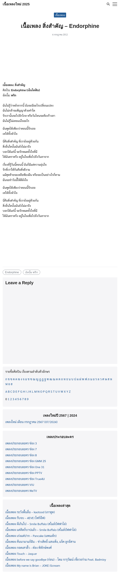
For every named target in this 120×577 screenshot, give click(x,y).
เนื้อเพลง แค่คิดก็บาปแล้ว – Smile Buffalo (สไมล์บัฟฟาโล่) (40, 530)
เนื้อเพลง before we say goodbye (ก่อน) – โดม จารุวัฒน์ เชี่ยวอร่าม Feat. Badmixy (55, 559)
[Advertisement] (60, 60)
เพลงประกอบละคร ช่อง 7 (21, 449)
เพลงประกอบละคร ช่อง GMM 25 (25, 461)
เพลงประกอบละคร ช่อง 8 (21, 455)
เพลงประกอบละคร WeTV (21, 490)
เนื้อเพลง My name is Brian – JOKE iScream (32, 565)
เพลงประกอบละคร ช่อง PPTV (23, 473)
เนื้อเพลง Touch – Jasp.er (21, 553)
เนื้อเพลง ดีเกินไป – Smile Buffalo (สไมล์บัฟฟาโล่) (36, 524)
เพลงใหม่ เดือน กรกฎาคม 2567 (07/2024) (31, 422)
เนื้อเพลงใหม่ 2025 (16, 4)
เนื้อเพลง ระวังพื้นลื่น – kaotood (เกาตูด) (30, 512)
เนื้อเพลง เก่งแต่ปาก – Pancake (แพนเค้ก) (31, 536)
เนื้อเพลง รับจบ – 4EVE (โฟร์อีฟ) (25, 518)
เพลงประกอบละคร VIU (19, 484)
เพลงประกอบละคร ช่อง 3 (21, 443)
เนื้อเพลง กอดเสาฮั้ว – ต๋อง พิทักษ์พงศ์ (28, 547)
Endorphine (12, 272)
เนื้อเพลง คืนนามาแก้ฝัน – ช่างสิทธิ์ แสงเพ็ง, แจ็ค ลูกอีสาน (40, 541)
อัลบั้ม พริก (31, 272)
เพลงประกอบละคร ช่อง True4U (25, 479)
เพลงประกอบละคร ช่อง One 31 (24, 467)
